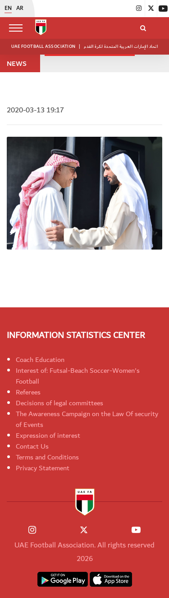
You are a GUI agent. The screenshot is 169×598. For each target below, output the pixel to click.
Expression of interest (48, 435)
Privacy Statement (42, 468)
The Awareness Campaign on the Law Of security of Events (87, 419)
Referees (28, 392)
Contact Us (32, 446)
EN (8, 8)
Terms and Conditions (47, 457)
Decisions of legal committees (59, 403)
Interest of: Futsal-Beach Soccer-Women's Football (78, 376)
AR (19, 8)
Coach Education (40, 360)
